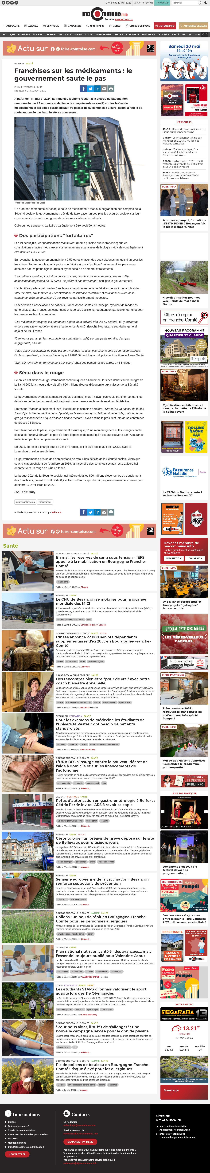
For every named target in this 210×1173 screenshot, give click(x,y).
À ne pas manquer (184, 793)
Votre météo (184, 1004)
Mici (88, 619)
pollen (90, 934)
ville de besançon (78, 899)
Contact (12, 1122)
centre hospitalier (65, 1009)
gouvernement (93, 783)
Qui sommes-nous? (18, 1126)
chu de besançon (65, 862)
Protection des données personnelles (28, 1134)
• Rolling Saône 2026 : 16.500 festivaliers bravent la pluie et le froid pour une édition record (183, 164)
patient (84, 744)
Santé (29, 63)
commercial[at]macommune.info (80, 1133)
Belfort (61, 797)
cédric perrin (91, 821)
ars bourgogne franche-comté (70, 821)
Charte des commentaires (21, 1130)
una (104, 783)
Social (103, 633)
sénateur (104, 821)
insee (82, 661)
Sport (91, 985)
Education (75, 716)
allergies (61, 1085)
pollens (102, 1085)
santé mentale (109, 702)
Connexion (195, 558)
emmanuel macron (25, 502)
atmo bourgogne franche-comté (71, 934)
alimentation (63, 972)
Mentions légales (17, 1142)
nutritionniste (101, 972)
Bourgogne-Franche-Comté (72, 553)
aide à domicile (64, 783)
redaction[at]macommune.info (79, 1125)
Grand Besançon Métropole (73, 675)
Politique (73, 797)
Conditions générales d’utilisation (26, 1147)
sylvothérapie (124, 702)
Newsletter (17, 1154)
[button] (199, 2)
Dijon (59, 985)
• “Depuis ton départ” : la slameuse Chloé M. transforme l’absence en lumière (180, 152)
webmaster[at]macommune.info (80, 1163)
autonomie (78, 783)
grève (92, 862)
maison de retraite (106, 862)
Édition (109, 19)
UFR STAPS (106, 1009)
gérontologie (81, 862)
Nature (95, 913)
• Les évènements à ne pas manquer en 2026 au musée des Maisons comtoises (182, 140)
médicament (45, 502)
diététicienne (76, 972)
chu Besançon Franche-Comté (71, 619)
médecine (73, 744)
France (19, 63)
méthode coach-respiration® (78, 702)
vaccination (62, 899)
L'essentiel (184, 122)
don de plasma (64, 1047)
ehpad (60, 661)
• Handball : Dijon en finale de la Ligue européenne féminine (184, 130)
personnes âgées (95, 661)
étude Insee (71, 661)
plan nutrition (116, 972)
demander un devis (80, 1141)
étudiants (61, 744)
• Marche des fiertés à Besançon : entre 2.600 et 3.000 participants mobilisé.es (181, 175)
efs (75, 1047)
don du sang (63, 582)
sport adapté (92, 1009)
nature (97, 702)
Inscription (173, 558)
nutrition (89, 972)
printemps (113, 1085)
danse (60, 702)
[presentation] (162, 811)
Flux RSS (13, 1138)
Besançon (62, 595)
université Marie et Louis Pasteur (104, 744)
